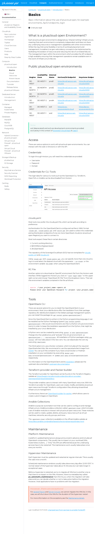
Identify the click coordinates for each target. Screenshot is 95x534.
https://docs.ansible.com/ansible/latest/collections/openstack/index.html (56, 421)
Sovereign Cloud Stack (62, 131)
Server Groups (54, 492)
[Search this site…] (11, 10)
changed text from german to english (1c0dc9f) (66, 510)
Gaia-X (75, 131)
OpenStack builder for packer (60, 394)
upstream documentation (59, 364)
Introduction (58, 10)
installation (70, 362)
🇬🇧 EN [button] (6, 14)
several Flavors (39, 492)
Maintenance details (76, 498)
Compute (32, 10)
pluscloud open (44, 10)
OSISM (31, 351)
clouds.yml (45, 255)
